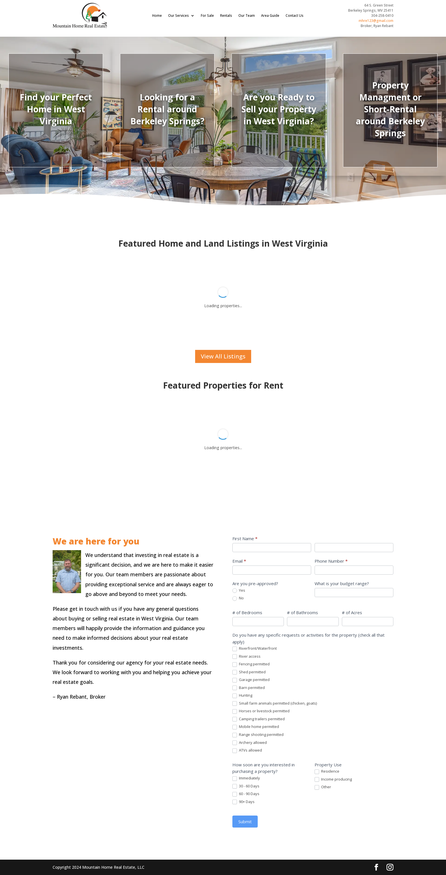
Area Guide (270, 15)
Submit (376, 821)
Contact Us (294, 15)
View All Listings (223, 356)
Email (370, 561)
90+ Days (374, 801)
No (369, 598)
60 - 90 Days (376, 793)
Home (157, 15)
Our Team (246, 15)
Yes (369, 590)
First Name (375, 538)
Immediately (377, 778)
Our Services (178, 15)
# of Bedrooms (378, 612)
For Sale (207, 15)
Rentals (226, 15)
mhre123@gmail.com (376, 20)
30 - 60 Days (376, 786)
